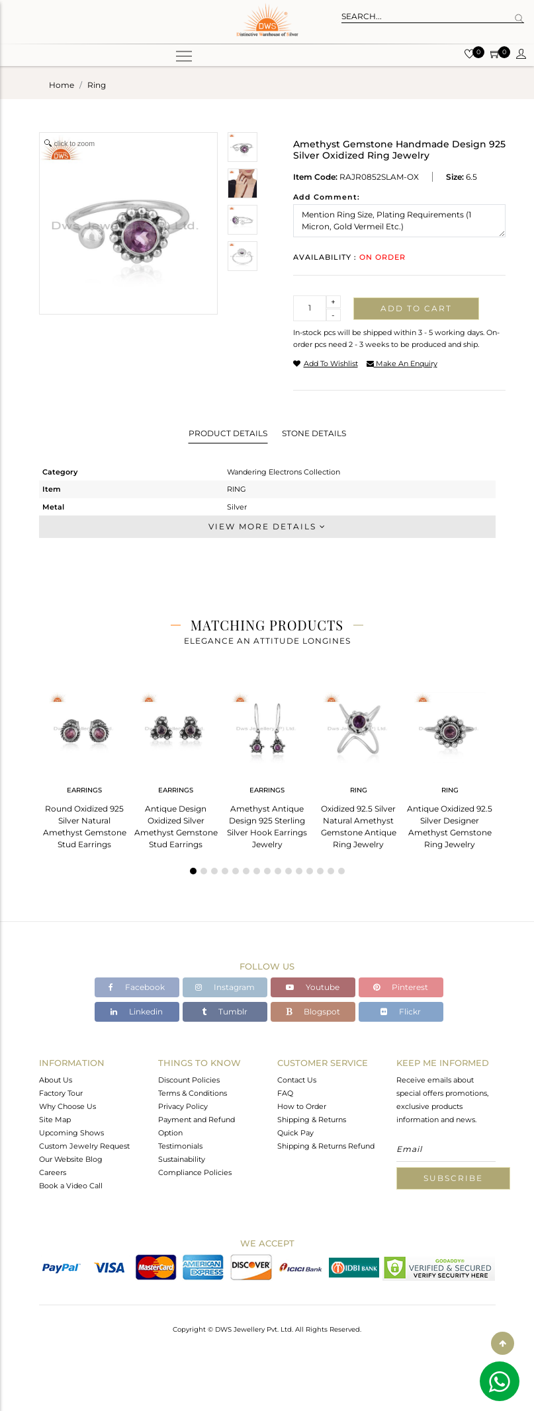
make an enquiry (402, 363)
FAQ (285, 1093)
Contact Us (296, 1080)
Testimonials (180, 1146)
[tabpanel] (84, 766)
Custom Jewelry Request (84, 1146)
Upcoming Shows (71, 1132)
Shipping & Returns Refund (326, 1146)
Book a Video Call (71, 1185)
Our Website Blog (71, 1159)
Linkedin (137, 1011)
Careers (52, 1172)
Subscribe (453, 1178)
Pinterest (400, 987)
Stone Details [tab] (314, 433)
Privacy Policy (183, 1106)
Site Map (55, 1119)
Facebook (137, 987)
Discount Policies (189, 1080)
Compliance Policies (195, 1172)
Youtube (312, 987)
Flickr (400, 1011)
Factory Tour (61, 1093)
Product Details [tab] (228, 433)
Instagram (225, 987)
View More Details (267, 526)
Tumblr (224, 1011)
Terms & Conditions (192, 1093)
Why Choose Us (67, 1106)
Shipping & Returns (311, 1119)
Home (61, 85)
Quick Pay (295, 1132)
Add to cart (416, 308)
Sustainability (181, 1159)
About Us (55, 1080)
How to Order (301, 1106)
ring (96, 85)
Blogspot (313, 1011)
